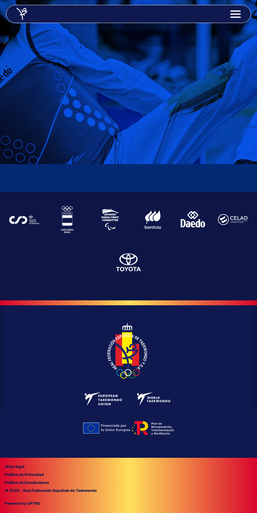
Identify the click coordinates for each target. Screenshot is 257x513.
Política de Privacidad (24, 474)
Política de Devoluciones (27, 482)
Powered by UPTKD (22, 503)
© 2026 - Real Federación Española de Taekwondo (51, 490)
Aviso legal (14, 466)
